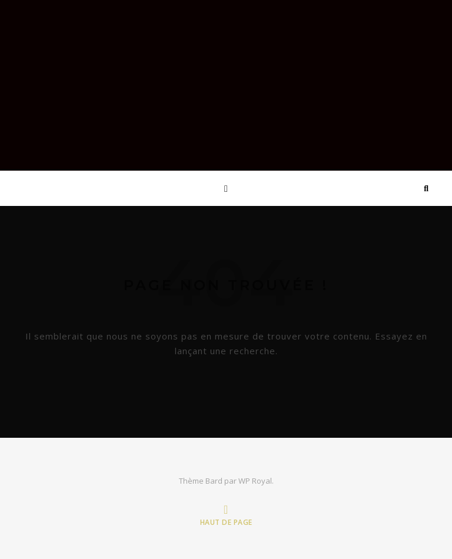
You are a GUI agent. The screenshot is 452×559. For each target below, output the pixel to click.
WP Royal (255, 480)
